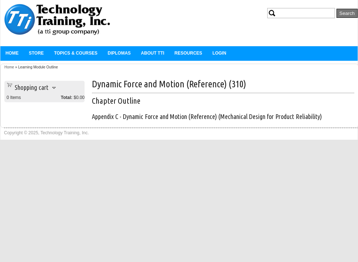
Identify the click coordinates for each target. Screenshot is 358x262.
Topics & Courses (75, 53)
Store (36, 53)
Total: (67, 97)
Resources (188, 53)
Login (219, 53)
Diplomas (119, 53)
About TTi (152, 53)
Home (12, 53)
